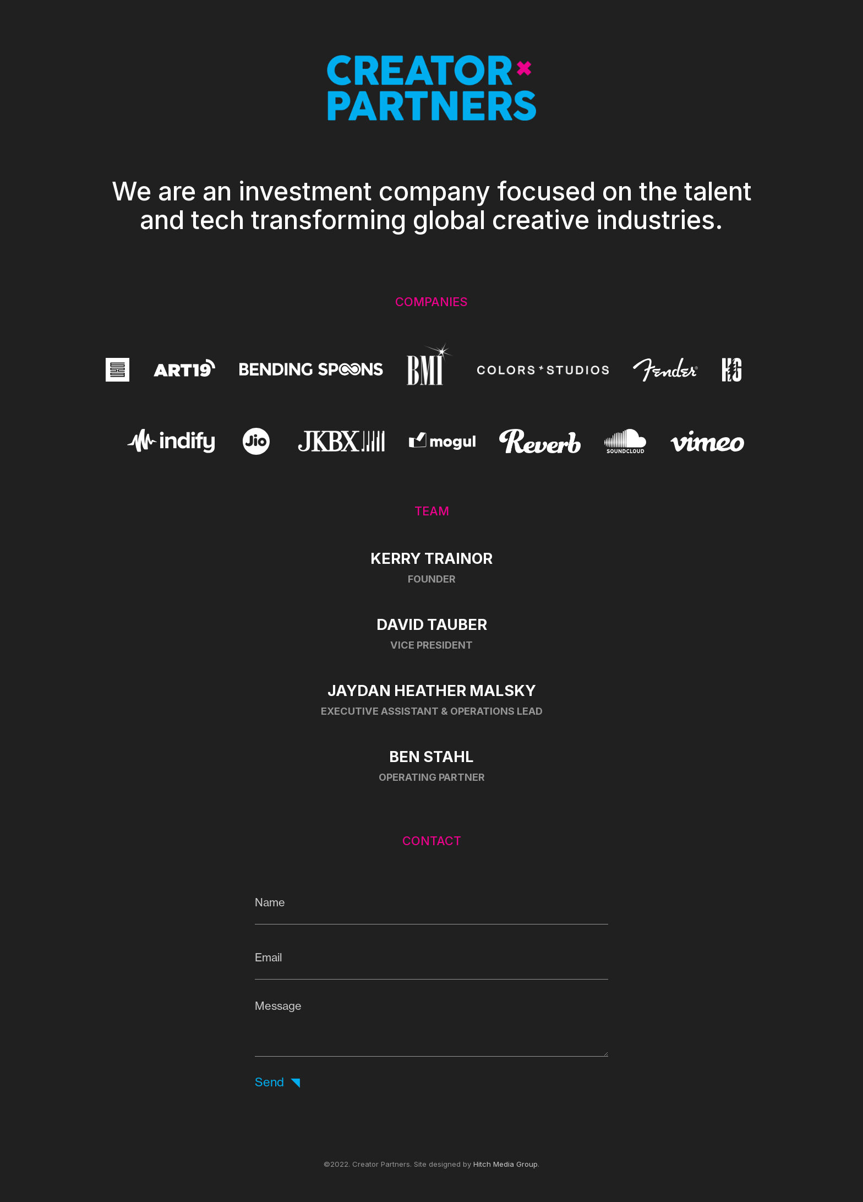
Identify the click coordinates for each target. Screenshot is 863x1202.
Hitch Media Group (505, 1164)
